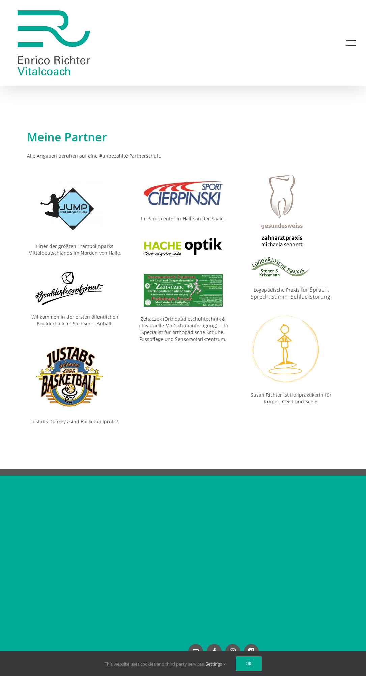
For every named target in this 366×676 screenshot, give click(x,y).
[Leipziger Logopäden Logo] (285, 259)
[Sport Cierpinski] (183, 183)
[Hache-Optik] (183, 239)
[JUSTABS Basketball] (69, 344)
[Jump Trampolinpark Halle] (69, 183)
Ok (249, 663)
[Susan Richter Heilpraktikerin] (285, 318)
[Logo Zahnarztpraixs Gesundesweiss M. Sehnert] (281, 175)
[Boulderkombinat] (69, 274)
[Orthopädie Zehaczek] (183, 276)
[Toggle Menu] (351, 43)
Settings (216, 664)
